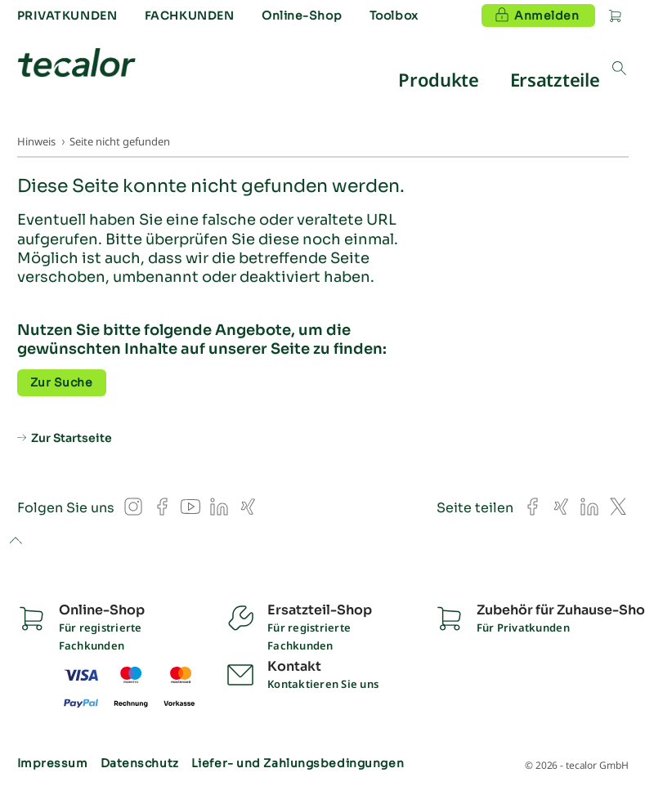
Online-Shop (302, 15)
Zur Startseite (71, 438)
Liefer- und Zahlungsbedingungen (297, 763)
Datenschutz (140, 763)
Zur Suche (61, 382)
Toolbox (394, 15)
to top (15, 541)
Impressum (52, 763)
